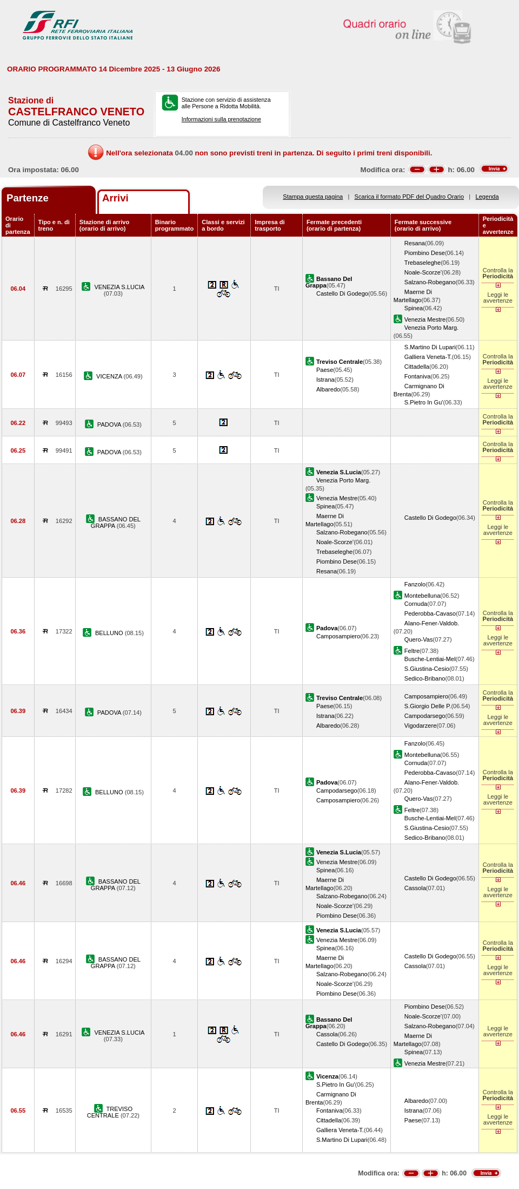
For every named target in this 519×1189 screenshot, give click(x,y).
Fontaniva (417, 376)
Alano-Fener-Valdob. (431, 623)
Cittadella (416, 366)
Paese (324, 370)
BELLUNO (110, 633)
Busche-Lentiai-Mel (430, 659)
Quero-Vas (418, 639)
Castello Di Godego (342, 293)
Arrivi (115, 198)
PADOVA (110, 424)
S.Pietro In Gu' (423, 402)
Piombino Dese (424, 253)
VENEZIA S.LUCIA (119, 287)
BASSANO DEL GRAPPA (116, 522)
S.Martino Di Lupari (430, 347)
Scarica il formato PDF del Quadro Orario (409, 196)
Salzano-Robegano (430, 282)
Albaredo (328, 389)
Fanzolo (414, 584)
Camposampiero (338, 636)
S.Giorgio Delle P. (427, 706)
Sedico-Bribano (424, 678)
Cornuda (416, 603)
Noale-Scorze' (423, 272)
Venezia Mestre (424, 319)
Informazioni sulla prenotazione (221, 119)
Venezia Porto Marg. (431, 327)
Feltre (412, 651)
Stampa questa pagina (313, 196)
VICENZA (109, 376)
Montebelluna (422, 595)
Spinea (413, 308)
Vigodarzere (420, 725)
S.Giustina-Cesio (426, 668)
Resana (414, 243)
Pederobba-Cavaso (430, 613)
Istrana (325, 379)
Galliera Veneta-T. (428, 357)
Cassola (415, 888)
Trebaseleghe (422, 262)
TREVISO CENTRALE (109, 1112)
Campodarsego (424, 716)
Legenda (487, 196)
